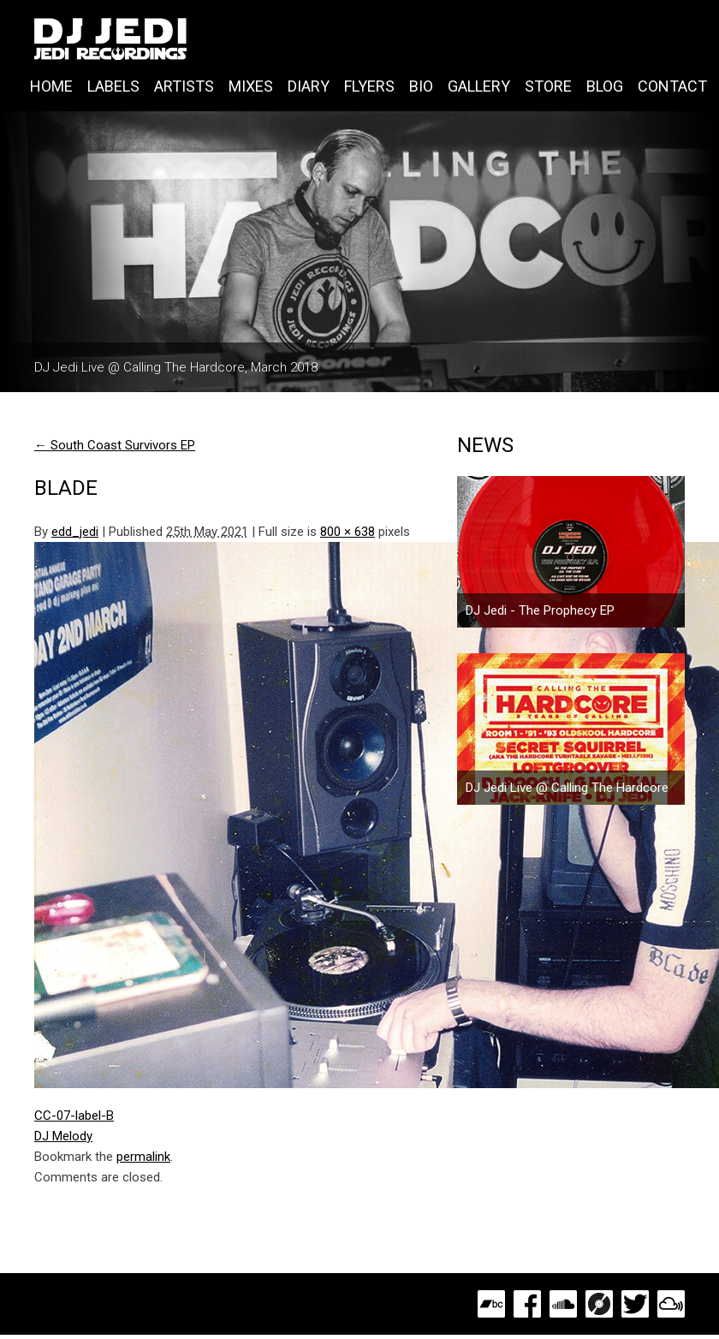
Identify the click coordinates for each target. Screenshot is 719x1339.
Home (51, 86)
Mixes (251, 86)
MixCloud (671, 1304)
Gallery (479, 86)
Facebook (527, 1304)
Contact (672, 86)
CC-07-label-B (74, 1115)
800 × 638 (347, 531)
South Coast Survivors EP (114, 445)
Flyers (369, 86)
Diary (309, 86)
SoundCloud (563, 1304)
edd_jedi (74, 531)
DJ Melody (63, 1136)
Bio (421, 86)
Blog (604, 86)
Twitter (635, 1304)
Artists (184, 86)
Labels (113, 86)
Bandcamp (491, 1304)
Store (548, 86)
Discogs (599, 1304)
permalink (143, 1156)
